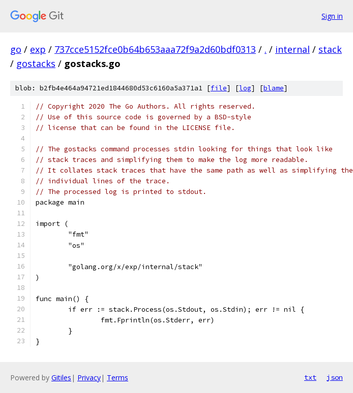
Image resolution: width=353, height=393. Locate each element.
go (15, 49)
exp (38, 49)
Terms (117, 377)
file (219, 88)
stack (330, 49)
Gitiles (61, 377)
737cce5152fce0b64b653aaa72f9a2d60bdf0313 (155, 49)
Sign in (332, 16)
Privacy (89, 377)
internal (292, 49)
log (245, 88)
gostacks (35, 63)
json (335, 377)
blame (273, 88)
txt (310, 377)
